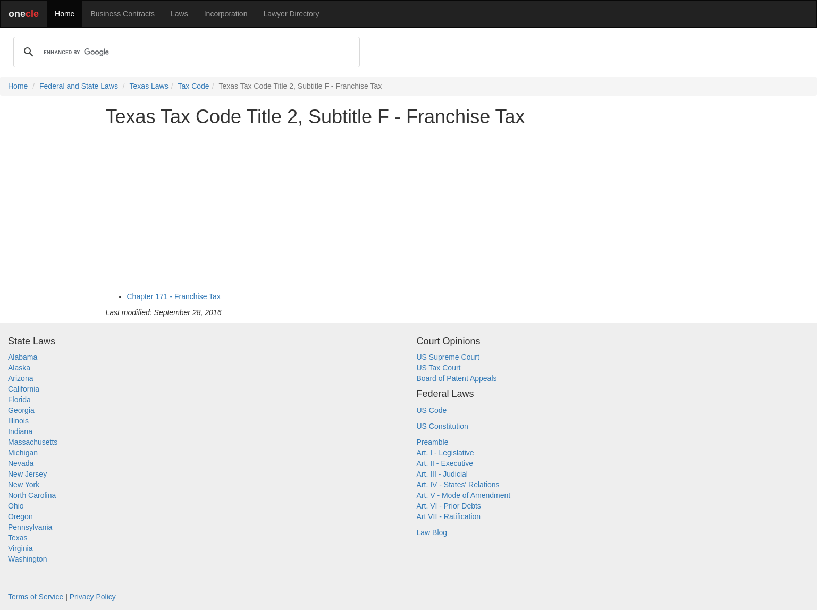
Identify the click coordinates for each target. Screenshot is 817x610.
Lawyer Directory (291, 14)
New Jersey (27, 474)
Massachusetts (32, 442)
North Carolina (32, 495)
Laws (179, 14)
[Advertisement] (409, 209)
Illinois (18, 421)
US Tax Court (439, 367)
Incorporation (226, 14)
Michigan (23, 452)
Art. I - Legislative (445, 452)
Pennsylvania (30, 527)
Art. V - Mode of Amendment (464, 495)
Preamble (433, 442)
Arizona (20, 378)
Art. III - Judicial (442, 474)
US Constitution (442, 426)
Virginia (20, 548)
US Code (432, 410)
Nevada (20, 463)
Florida (19, 399)
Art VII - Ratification (449, 516)
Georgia (21, 410)
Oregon (20, 516)
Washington (27, 559)
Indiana (20, 431)
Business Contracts (122, 14)
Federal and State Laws (78, 86)
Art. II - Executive (445, 463)
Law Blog (432, 532)
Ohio (16, 506)
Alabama (22, 357)
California (23, 389)
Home (64, 14)
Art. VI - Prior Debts (449, 506)
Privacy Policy (93, 596)
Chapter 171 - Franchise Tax (174, 296)
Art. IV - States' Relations (458, 484)
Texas (18, 537)
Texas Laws (149, 86)
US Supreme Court (448, 357)
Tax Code (193, 86)
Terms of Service (35, 596)
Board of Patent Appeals (457, 378)
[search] (185, 52)
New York (23, 484)
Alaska (19, 367)
